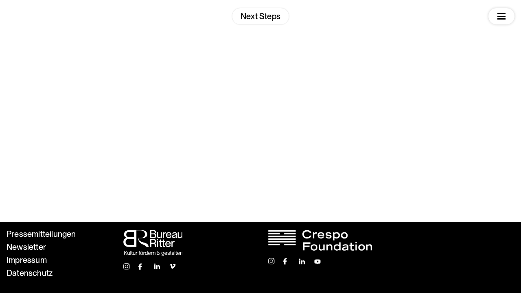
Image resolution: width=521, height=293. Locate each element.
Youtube (317, 261)
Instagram (127, 266)
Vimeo (172, 266)
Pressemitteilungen (41, 234)
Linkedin (157, 266)
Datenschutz (30, 273)
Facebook (142, 266)
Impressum (27, 260)
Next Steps (260, 16)
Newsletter (26, 247)
